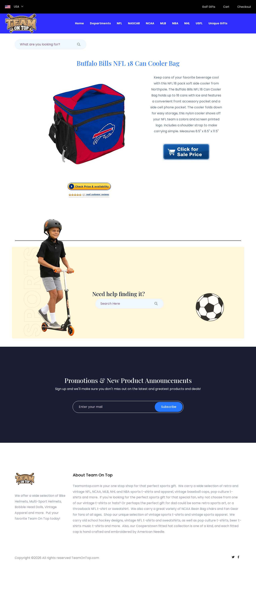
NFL (119, 23)
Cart (226, 7)
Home (79, 23)
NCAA (150, 23)
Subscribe (168, 407)
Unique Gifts (217, 23)
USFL (199, 23)
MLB (163, 23)
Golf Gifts (208, 7)
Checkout (244, 7)
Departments (100, 23)
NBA (175, 23)
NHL (187, 23)
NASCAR (134, 23)
